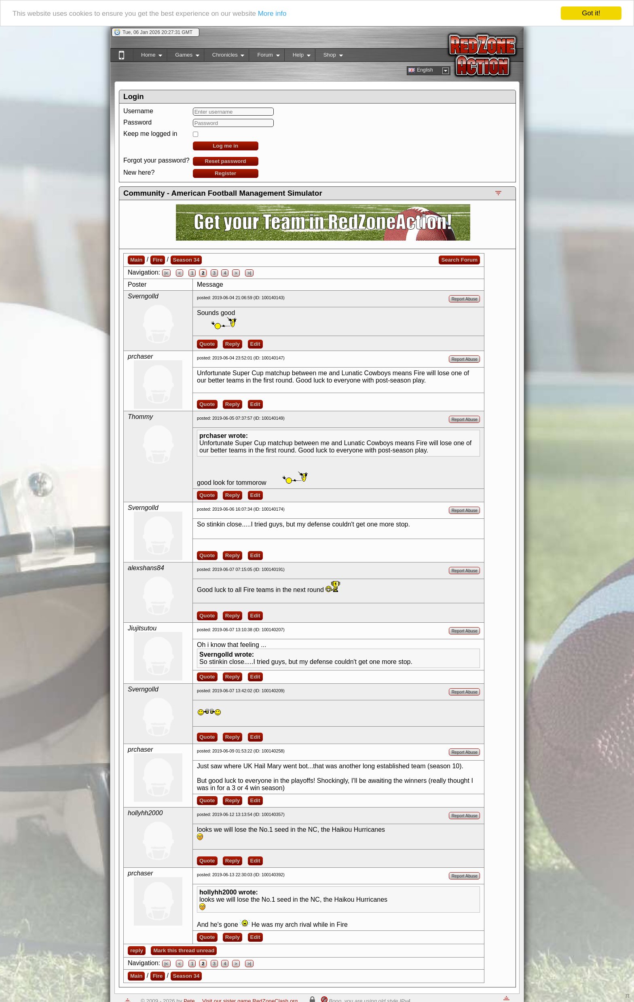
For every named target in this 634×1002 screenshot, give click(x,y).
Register (225, 173)
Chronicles (224, 56)
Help (297, 56)
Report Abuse (464, 298)
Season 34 (186, 260)
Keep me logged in (150, 133)
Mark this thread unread (183, 950)
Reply (232, 344)
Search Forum (459, 260)
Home (147, 56)
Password (137, 122)
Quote (207, 344)
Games (183, 56)
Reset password (225, 161)
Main (136, 260)
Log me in (225, 146)
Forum (264, 56)
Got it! (591, 13)
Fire (158, 260)
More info (272, 13)
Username (138, 111)
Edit (255, 344)
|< (166, 273)
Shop (329, 56)
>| (249, 273)
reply (136, 950)
